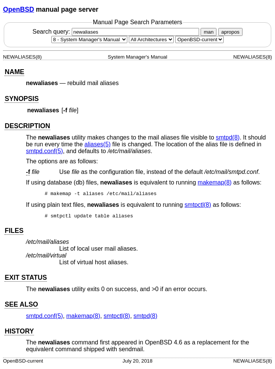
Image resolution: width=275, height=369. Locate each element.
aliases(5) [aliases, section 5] (98, 144)
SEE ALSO (21, 306)
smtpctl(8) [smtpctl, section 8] (198, 206)
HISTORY (19, 333)
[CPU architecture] (151, 39)
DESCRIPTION (27, 126)
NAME (14, 72)
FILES (14, 233)
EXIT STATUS (26, 280)
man (208, 32)
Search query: (116, 31)
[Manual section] (89, 39)
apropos (230, 32)
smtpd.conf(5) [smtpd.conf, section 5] (44, 151)
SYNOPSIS (22, 98)
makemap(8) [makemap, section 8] (215, 182)
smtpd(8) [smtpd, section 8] (227, 137)
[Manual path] (199, 39)
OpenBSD (18, 9)
